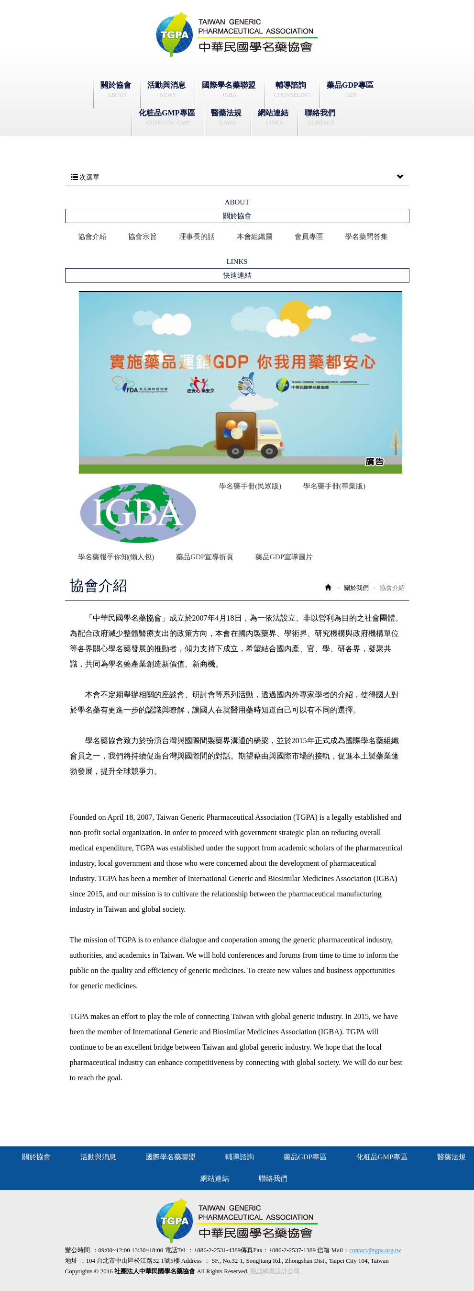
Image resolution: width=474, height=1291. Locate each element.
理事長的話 (197, 236)
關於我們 (356, 587)
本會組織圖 (255, 236)
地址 (71, 1260)
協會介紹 (92, 236)
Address (191, 1260)
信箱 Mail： (359, 1250)
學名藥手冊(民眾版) (250, 486)
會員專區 (309, 236)
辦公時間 (77, 1250)
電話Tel (175, 1250)
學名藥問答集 (366, 236)
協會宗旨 (142, 236)
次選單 (237, 177)
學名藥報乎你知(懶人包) (116, 557)
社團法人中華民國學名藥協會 (237, 35)
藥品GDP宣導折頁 (204, 557)
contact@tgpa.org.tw (375, 1250)
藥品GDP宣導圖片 (284, 557)
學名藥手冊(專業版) (334, 486)
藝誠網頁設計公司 (275, 1271)
